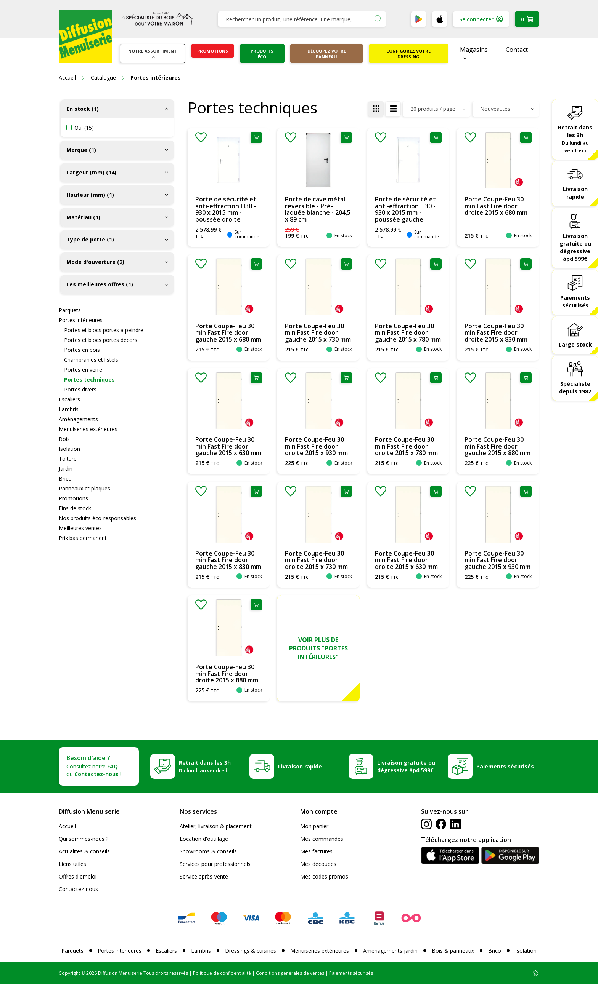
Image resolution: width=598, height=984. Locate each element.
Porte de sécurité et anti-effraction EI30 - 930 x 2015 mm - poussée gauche (405, 209)
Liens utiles (72, 863)
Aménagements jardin (390, 950)
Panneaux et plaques (84, 488)
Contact (517, 49)
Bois (64, 438)
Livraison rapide (575, 192)
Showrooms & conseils (208, 851)
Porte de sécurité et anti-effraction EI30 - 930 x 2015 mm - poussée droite (225, 209)
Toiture (68, 458)
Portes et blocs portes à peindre (103, 330)
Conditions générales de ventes (290, 973)
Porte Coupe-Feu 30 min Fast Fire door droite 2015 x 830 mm (496, 332)
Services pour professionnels (215, 863)
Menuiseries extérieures (88, 429)
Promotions (212, 51)
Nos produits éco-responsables (97, 518)
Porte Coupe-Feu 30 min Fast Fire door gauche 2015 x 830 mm (228, 560)
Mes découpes (318, 863)
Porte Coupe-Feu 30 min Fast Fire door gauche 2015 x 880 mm (497, 446)
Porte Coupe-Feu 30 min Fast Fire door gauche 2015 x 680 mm (228, 332)
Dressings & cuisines (250, 950)
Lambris (69, 409)
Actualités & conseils (84, 851)
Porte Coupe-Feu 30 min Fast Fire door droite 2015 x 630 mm (406, 560)
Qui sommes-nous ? (83, 838)
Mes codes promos (324, 876)
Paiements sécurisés (575, 301)
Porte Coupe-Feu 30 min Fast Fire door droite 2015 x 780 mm (406, 446)
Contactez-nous (78, 889)
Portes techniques (89, 379)
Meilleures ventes (80, 528)
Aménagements (78, 419)
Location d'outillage (204, 838)
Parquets (70, 310)
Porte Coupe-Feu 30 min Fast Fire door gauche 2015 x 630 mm (228, 446)
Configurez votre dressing (408, 53)
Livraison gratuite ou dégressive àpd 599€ (575, 247)
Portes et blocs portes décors (100, 339)
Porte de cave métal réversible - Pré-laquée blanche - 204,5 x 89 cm (317, 209)
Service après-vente (204, 876)
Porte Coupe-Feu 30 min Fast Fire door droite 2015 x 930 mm (316, 446)
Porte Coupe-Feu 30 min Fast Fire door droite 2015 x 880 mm (226, 673)
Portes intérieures (81, 320)
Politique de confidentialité (222, 973)
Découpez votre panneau (326, 53)
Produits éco (262, 53)
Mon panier (314, 826)
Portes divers (80, 389)
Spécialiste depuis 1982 (575, 387)
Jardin (65, 468)
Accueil (67, 826)
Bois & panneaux (453, 950)
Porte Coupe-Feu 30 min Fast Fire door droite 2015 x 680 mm (496, 206)
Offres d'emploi (77, 876)
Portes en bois (82, 349)
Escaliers (69, 399)
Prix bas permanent (83, 538)
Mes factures (316, 851)
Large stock (575, 344)
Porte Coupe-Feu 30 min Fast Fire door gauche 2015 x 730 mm (318, 332)
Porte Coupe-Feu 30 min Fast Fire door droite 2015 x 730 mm (316, 560)
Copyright (69, 973)
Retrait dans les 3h (575, 138)
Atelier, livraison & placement (216, 826)
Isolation (69, 448)
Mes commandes (321, 838)
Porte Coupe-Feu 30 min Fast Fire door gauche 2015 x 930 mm (497, 560)
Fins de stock (75, 508)
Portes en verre (83, 369)
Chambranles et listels (91, 359)
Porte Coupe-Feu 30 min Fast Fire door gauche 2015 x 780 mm (408, 332)
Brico (65, 478)
